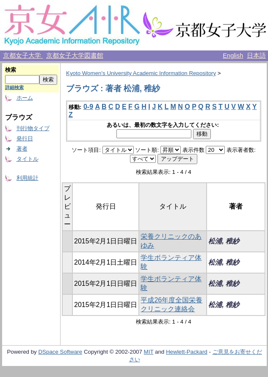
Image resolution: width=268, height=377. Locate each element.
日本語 (256, 55)
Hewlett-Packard (186, 352)
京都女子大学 (23, 55)
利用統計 (28, 178)
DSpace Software (60, 352)
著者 (22, 148)
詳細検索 (14, 87)
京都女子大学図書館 (74, 55)
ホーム (25, 98)
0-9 (88, 106)
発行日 (25, 138)
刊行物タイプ (33, 128)
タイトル (28, 159)
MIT (149, 352)
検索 (10, 70)
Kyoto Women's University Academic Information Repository (141, 73)
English (233, 55)
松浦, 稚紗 (223, 241)
